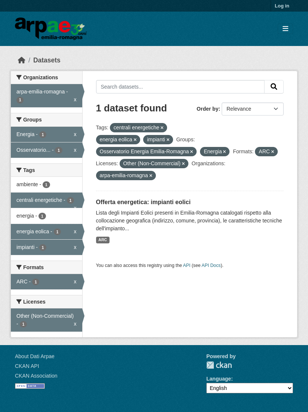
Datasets (47, 60)
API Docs (211, 265)
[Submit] (274, 86)
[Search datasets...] (180, 86)
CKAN (219, 365)
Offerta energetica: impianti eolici (143, 202)
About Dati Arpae (35, 356)
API (187, 265)
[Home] (21, 60)
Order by (207, 109)
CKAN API (27, 366)
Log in (282, 6)
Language (218, 379)
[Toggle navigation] (285, 29)
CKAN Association (36, 376)
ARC (102, 239)
